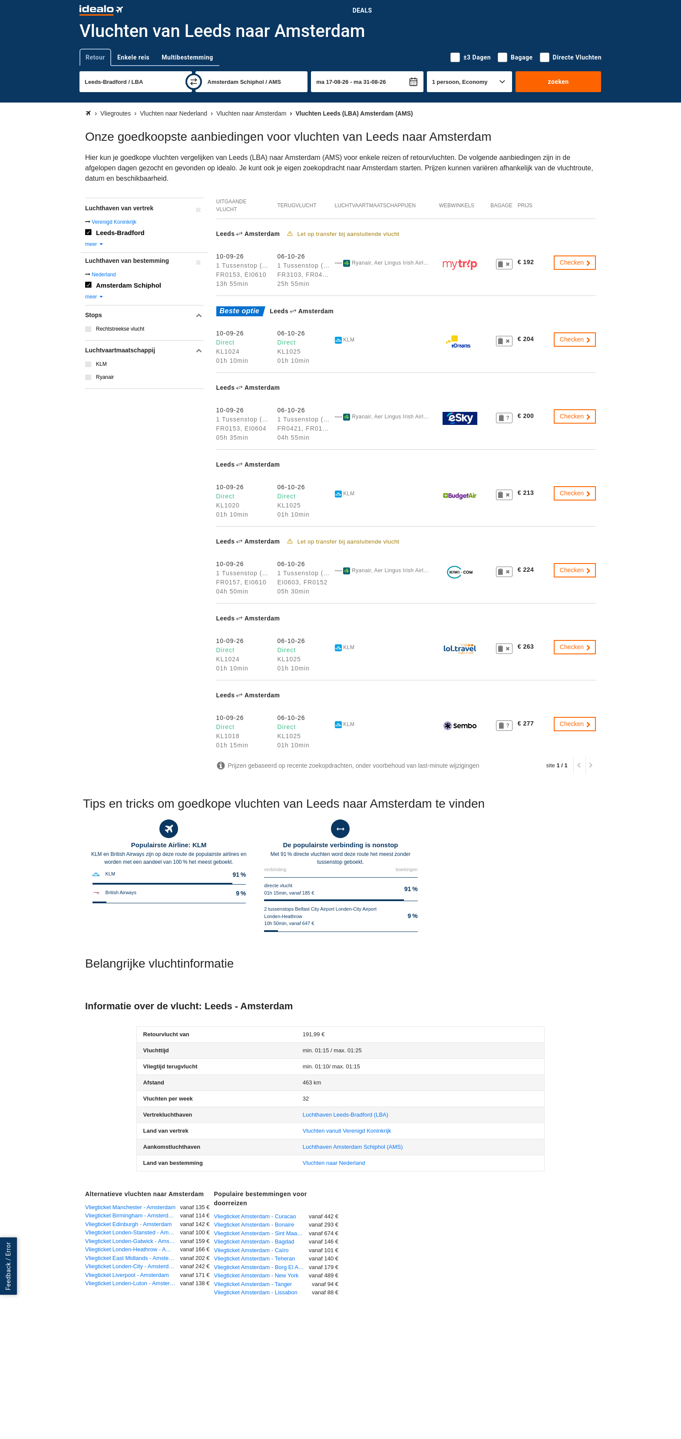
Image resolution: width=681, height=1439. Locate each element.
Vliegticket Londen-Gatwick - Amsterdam (132, 1241)
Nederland (104, 275)
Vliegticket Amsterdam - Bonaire (254, 1224)
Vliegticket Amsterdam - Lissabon (256, 1292)
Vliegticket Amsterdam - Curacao (255, 1216)
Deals (362, 10)
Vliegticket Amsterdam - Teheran (254, 1258)
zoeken (558, 81)
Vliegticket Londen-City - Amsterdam (130, 1266)
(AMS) (353, 1147)
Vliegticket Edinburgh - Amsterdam (128, 1224)
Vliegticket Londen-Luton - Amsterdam (132, 1283)
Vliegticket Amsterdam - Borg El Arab (260, 1267)
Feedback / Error (8, 1266)
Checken (576, 262)
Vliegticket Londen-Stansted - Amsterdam (132, 1232)
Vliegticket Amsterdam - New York (256, 1275)
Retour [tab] (95, 57)
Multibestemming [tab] (187, 57)
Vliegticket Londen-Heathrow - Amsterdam (132, 1249)
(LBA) (345, 1114)
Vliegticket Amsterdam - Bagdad (254, 1241)
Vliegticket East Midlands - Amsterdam (132, 1258)
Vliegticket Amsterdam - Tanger (253, 1284)
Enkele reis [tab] (133, 57)
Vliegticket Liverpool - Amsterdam (127, 1275)
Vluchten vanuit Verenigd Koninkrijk (347, 1130)
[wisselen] (193, 81)
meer (94, 244)
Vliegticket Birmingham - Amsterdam (130, 1215)
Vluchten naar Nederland (334, 1163)
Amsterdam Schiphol (128, 285)
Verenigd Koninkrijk (114, 222)
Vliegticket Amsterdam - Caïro (251, 1250)
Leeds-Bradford (120, 232)
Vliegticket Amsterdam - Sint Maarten (260, 1233)
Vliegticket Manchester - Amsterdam (130, 1207)
